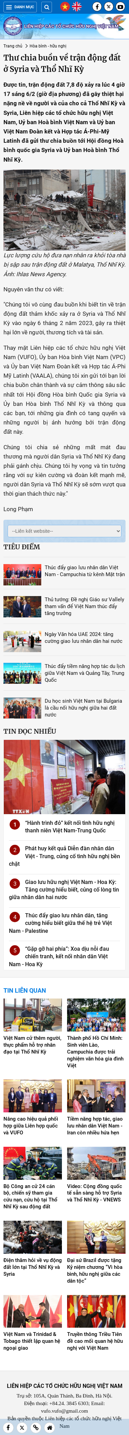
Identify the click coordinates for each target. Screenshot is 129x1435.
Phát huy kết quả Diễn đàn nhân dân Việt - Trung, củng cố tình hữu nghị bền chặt (64, 856)
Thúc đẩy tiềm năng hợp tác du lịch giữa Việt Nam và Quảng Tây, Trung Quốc (85, 673)
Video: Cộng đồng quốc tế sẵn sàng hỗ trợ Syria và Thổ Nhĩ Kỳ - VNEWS (94, 1193)
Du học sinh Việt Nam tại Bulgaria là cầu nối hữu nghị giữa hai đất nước (83, 708)
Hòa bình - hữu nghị (48, 46)
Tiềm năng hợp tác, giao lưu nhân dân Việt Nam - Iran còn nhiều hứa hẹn (95, 1126)
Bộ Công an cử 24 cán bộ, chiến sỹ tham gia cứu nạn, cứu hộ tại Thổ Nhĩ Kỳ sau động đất (30, 1196)
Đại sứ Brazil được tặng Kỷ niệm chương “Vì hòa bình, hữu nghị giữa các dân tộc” (94, 1270)
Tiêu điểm (21, 547)
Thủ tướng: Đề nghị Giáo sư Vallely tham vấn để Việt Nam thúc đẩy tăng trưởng (84, 606)
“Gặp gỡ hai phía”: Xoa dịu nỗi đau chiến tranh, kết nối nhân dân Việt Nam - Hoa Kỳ (59, 957)
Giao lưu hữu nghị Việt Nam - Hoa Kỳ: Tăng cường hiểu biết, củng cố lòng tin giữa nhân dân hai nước (64, 890)
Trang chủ (12, 46)
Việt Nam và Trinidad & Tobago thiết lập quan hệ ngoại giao (31, 1341)
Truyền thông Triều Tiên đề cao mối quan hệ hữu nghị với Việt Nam (95, 1341)
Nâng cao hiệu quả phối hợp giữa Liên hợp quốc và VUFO (30, 1126)
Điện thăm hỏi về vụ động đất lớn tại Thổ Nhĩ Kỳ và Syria (32, 1267)
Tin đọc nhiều (29, 731)
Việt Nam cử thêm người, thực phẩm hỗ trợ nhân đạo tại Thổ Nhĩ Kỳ (32, 1045)
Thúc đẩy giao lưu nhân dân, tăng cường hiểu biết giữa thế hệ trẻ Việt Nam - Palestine (60, 923)
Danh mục (20, 7)
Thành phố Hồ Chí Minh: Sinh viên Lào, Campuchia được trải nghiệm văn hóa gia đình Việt (95, 1052)
